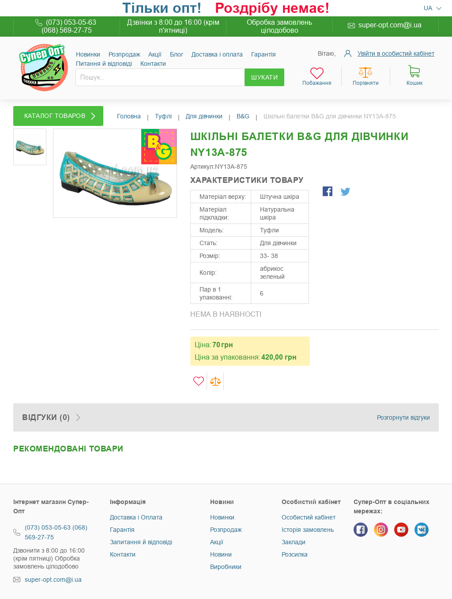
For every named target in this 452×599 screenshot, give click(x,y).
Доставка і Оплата (136, 517)
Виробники (225, 566)
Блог (176, 54)
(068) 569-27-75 (66, 30)
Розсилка (295, 554)
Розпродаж (124, 54)
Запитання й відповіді (141, 542)
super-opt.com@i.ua (390, 25)
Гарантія (263, 54)
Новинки (88, 54)
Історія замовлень (308, 529)
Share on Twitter (346, 192)
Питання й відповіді (104, 63)
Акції (155, 54)
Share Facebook (328, 192)
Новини (221, 554)
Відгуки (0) (46, 417)
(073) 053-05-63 (71, 22)
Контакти (153, 63)
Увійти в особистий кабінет (396, 53)
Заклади (293, 542)
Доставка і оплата (217, 54)
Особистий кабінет (308, 517)
